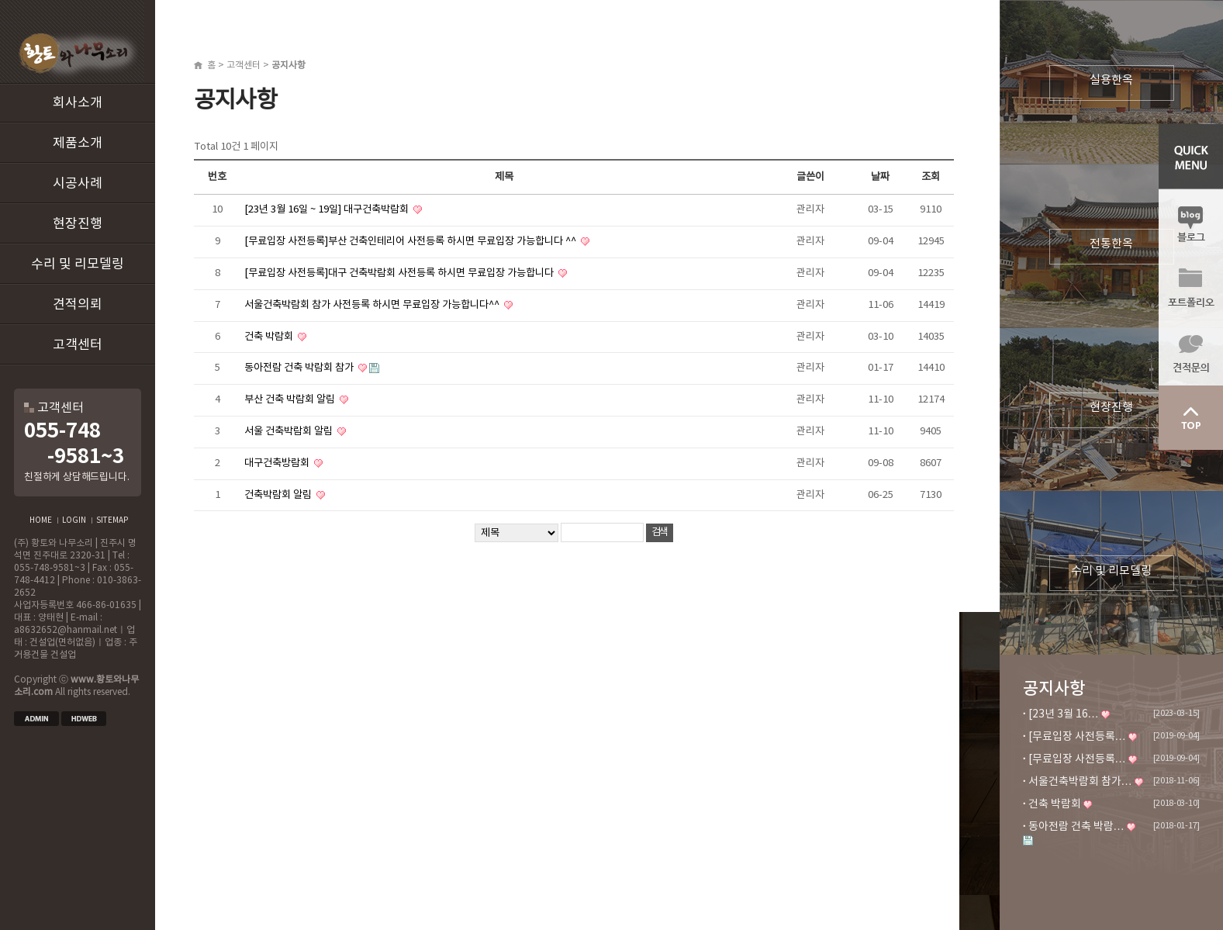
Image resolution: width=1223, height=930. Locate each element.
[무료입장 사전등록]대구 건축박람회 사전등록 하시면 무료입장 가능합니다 (400, 273)
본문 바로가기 (0, 0)
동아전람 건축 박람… (1076, 827)
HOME (40, 520)
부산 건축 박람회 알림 (290, 399)
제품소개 (77, 143)
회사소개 (77, 103)
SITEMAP (112, 520)
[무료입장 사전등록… (1077, 737)
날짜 (880, 177)
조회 (930, 177)
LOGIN (74, 520)
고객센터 (77, 345)
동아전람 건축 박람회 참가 (300, 367)
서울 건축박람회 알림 (289, 431)
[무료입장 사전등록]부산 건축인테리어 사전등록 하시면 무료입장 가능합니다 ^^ (411, 241)
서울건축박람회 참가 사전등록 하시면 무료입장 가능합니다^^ (373, 305)
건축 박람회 (269, 336)
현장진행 (77, 224)
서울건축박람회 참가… (1080, 782)
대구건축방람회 (278, 463)
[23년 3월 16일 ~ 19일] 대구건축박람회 (327, 209)
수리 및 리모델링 (77, 264)
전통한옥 (1111, 244)
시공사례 (77, 184)
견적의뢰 (77, 305)
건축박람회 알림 (279, 495)
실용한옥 (1111, 80)
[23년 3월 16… (1063, 714)
